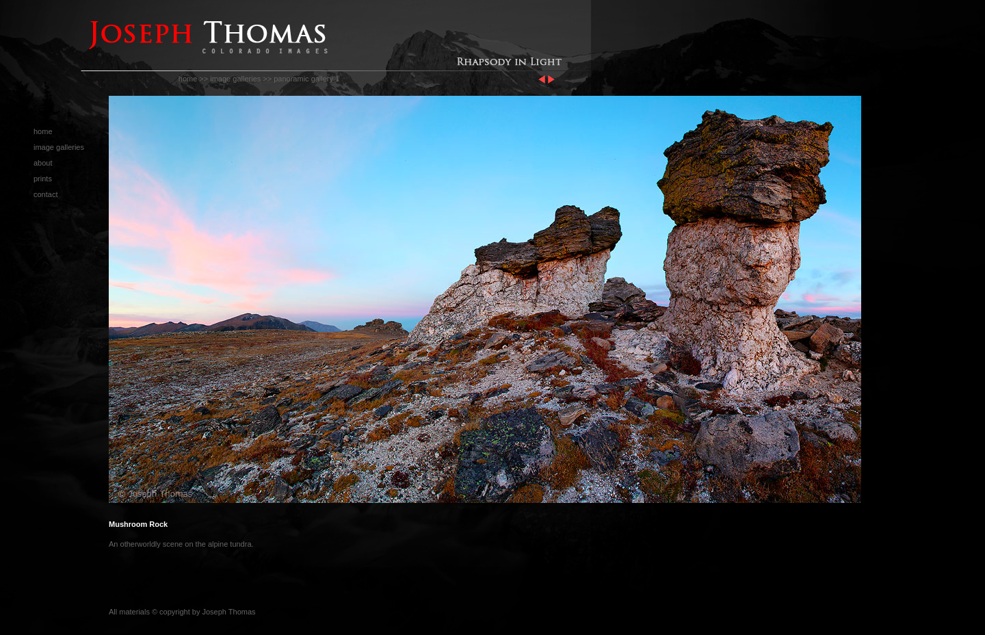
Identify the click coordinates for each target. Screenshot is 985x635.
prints (43, 178)
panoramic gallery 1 (306, 79)
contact (45, 194)
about (43, 163)
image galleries (235, 79)
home (188, 79)
